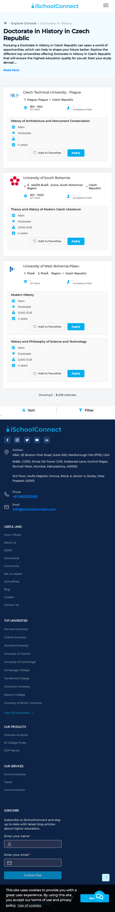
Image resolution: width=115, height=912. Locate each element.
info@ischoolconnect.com (34, 509)
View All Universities (18, 712)
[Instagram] (17, 440)
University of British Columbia (23, 703)
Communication (14, 790)
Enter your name (17, 836)
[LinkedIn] (46, 440)
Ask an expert (13, 573)
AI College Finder (15, 742)
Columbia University (17, 686)
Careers (9, 597)
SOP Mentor (11, 750)
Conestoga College (17, 670)
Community (11, 566)
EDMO (8, 550)
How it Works (12, 535)
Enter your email (17, 855)
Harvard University (16, 629)
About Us (10, 542)
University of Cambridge (19, 662)
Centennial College (16, 678)
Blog (7, 589)
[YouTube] (37, 440)
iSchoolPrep (11, 581)
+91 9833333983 (25, 497)
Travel (8, 782)
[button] (99, 896)
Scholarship (11, 558)
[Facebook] (7, 440)
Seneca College (14, 694)
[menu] (105, 5)
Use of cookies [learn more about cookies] (29, 905)
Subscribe (33, 875)
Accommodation (15, 774)
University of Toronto (17, 653)
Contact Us (11, 605)
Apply (76, 152)
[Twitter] (27, 440)
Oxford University (15, 637)
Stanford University (16, 645)
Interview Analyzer (16, 735)
